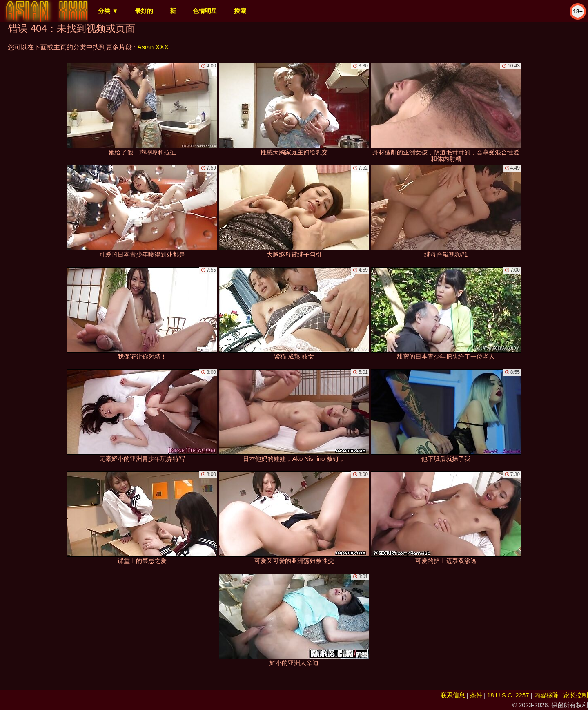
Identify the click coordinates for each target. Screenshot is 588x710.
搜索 (240, 10)
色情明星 (205, 10)
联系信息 (453, 695)
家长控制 (576, 695)
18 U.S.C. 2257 (508, 695)
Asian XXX (152, 47)
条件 (476, 695)
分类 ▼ (108, 10)
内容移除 (546, 695)
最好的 (144, 10)
